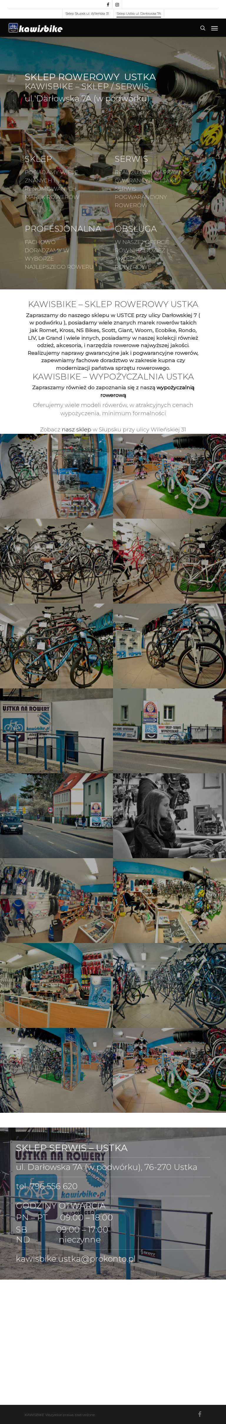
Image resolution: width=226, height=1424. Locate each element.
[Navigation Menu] (214, 28)
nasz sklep (76, 429)
